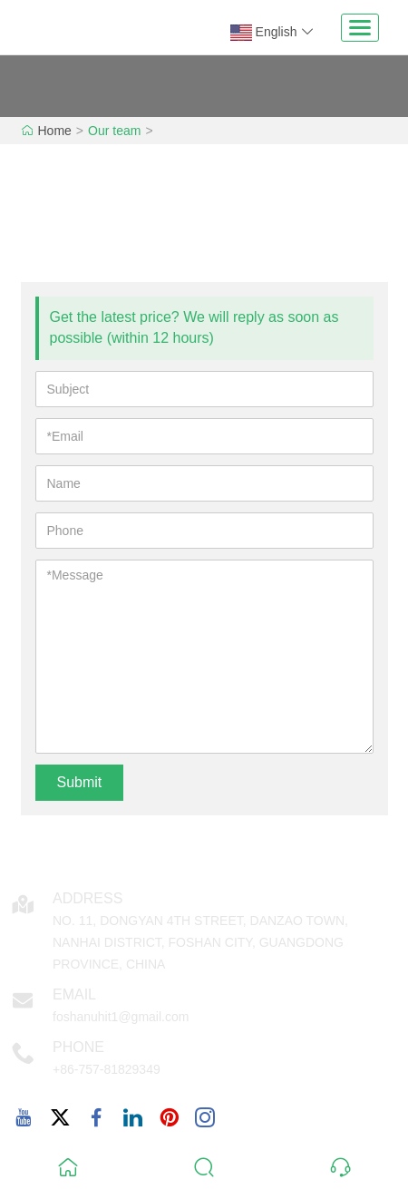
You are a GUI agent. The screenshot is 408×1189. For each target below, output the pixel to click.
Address (87, 898)
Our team (114, 130)
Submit (79, 782)
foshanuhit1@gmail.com (121, 1016)
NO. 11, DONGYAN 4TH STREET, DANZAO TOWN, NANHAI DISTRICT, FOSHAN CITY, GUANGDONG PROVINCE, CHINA (200, 942)
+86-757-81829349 (106, 1069)
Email (74, 994)
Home (55, 130)
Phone (78, 1047)
